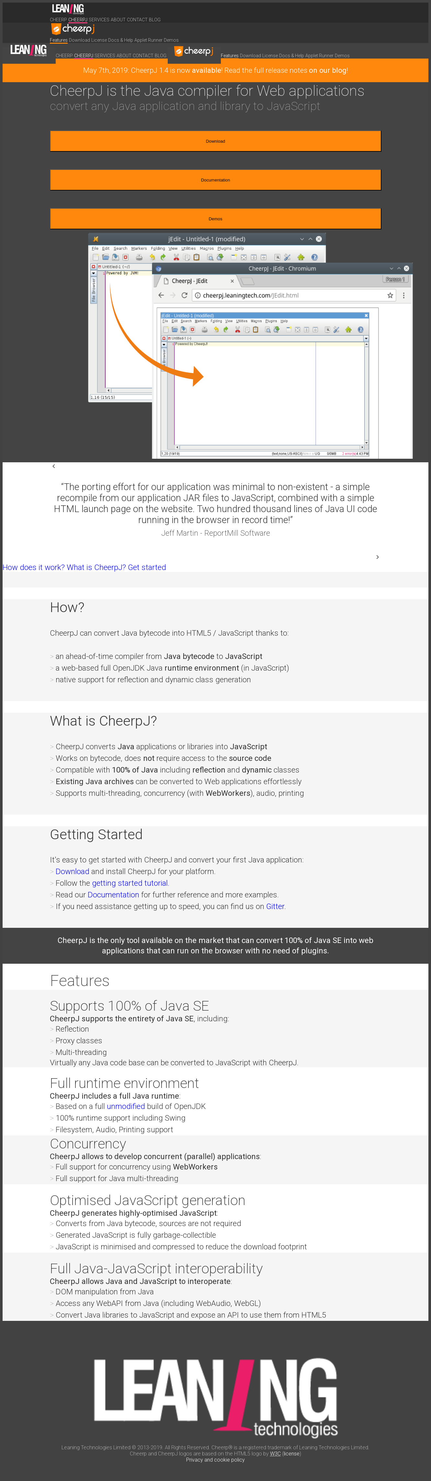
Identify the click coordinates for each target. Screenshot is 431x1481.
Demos (171, 40)
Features (59, 40)
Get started (147, 567)
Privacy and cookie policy (215, 1460)
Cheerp (58, 19)
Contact (137, 19)
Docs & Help (120, 40)
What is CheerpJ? (96, 567)
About (118, 19)
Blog (155, 19)
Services (99, 19)
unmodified (126, 1106)
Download (79, 40)
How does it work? (34, 567)
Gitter (275, 906)
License (99, 40)
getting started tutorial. (130, 883)
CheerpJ (77, 19)
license (292, 1454)
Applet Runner (148, 40)
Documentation (215, 180)
